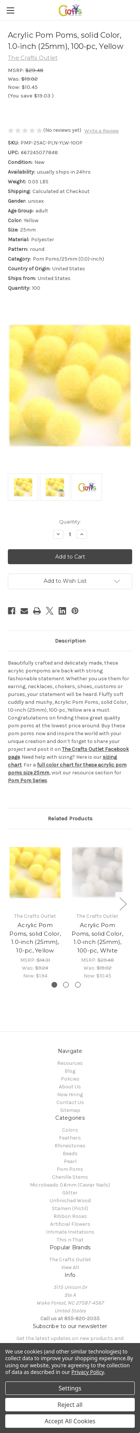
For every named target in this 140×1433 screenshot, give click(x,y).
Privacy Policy (87, 1372)
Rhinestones (70, 1146)
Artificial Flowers (70, 1224)
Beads (70, 1153)
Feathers (70, 1138)
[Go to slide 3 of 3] (78, 985)
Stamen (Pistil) (70, 1208)
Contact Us (70, 1102)
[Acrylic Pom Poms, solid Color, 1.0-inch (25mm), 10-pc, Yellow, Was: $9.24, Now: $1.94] (35, 872)
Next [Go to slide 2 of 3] (122, 903)
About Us (70, 1087)
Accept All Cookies (70, 1421)
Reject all (70, 1405)
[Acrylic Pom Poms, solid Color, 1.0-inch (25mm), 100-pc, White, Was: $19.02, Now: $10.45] (97, 872)
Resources (70, 1063)
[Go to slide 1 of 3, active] (54, 985)
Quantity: (70, 522)
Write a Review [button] (101, 131)
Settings (70, 1388)
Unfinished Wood (70, 1200)
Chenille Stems (70, 1177)
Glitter (70, 1193)
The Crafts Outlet (70, 1259)
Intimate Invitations (70, 1232)
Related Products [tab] (70, 818)
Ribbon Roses (70, 1216)
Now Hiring (70, 1094)
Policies (70, 1079)
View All (70, 1267)
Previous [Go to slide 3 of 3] (9, 903)
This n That (70, 1240)
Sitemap (70, 1110)
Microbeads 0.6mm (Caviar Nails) (70, 1185)
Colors (70, 1130)
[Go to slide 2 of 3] (66, 985)
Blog (70, 1071)
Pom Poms (70, 1169)
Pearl (70, 1161)
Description (70, 640)
